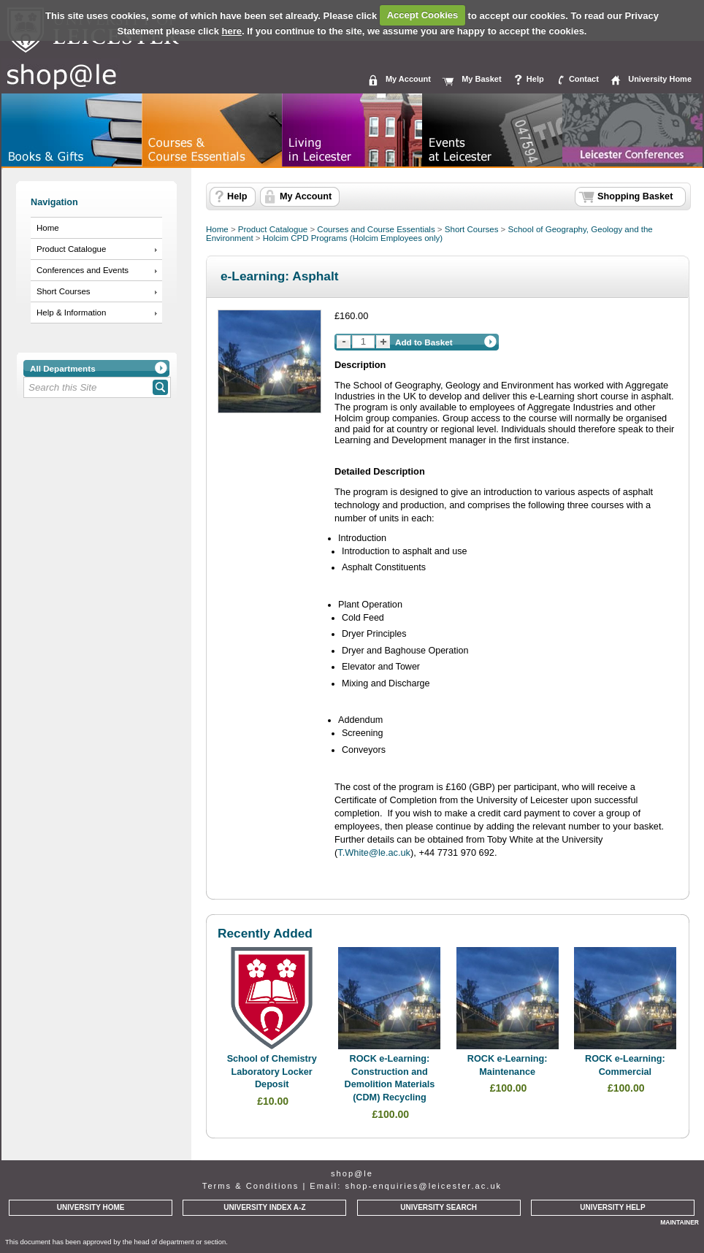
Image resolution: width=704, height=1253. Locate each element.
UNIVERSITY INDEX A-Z (264, 1207)
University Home (660, 78)
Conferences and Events (83, 270)
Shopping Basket (635, 196)
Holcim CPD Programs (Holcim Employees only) (353, 238)
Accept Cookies (423, 14)
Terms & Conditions (250, 1185)
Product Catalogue (71, 249)
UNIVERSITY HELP (612, 1207)
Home (48, 227)
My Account (408, 78)
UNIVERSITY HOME (91, 1207)
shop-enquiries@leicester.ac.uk (423, 1185)
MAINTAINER (679, 1222)
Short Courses (64, 291)
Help (535, 78)
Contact (584, 78)
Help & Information (71, 312)
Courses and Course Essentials (376, 229)
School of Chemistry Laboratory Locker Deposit (272, 1071)
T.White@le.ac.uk (373, 852)
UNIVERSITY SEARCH (438, 1207)
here (232, 31)
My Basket (481, 78)
